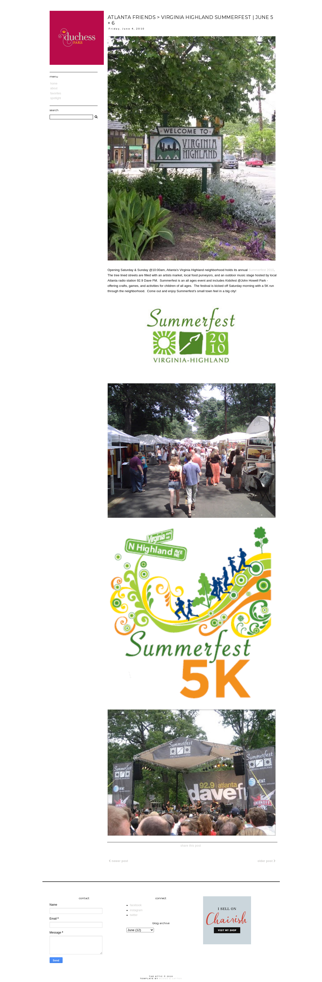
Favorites (55, 93)
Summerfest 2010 (261, 270)
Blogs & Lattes (170, 978)
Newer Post (118, 861)
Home (54, 83)
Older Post (266, 861)
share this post (191, 845)
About (54, 88)
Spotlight (55, 98)
